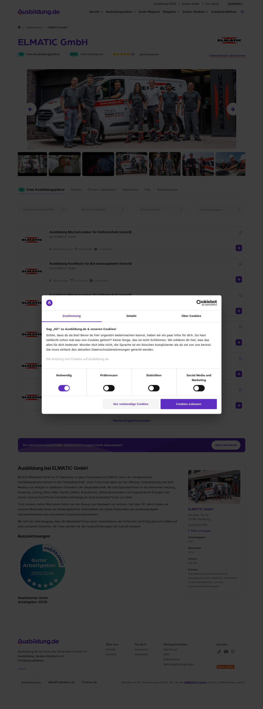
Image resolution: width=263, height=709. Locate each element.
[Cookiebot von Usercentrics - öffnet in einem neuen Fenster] (199, 303)
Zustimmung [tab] (72, 316)
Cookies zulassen (188, 404)
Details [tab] (132, 316)
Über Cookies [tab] (191, 316)
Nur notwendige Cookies (130, 404)
